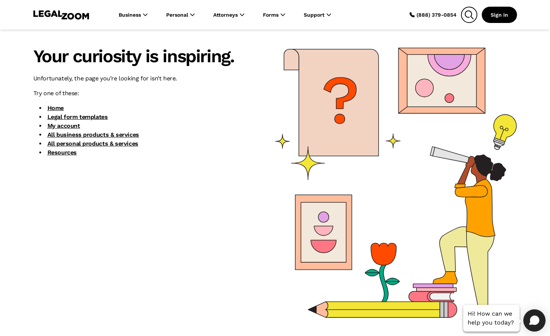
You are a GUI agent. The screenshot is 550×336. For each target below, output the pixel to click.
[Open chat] (534, 320)
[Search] (469, 15)
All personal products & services (92, 143)
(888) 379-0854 (433, 15)
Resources (62, 152)
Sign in (499, 15)
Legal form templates (77, 116)
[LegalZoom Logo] (61, 15)
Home (55, 108)
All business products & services (93, 134)
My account (63, 125)
